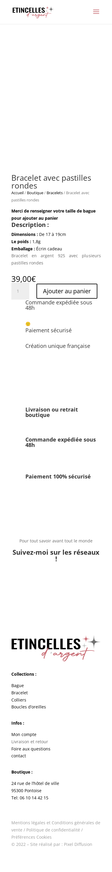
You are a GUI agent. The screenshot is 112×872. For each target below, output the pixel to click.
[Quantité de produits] (20, 291)
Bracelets (55, 192)
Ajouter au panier (67, 291)
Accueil (17, 192)
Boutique (35, 192)
